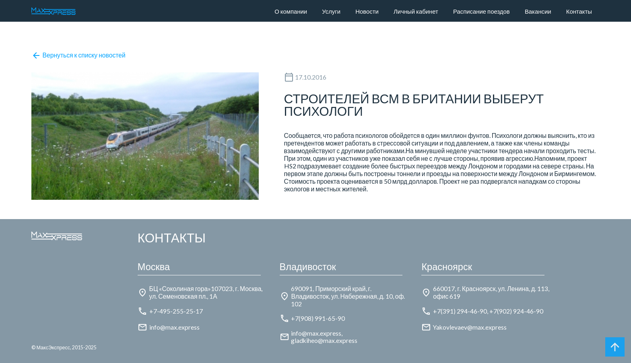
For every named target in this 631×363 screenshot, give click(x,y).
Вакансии (538, 11)
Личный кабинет (416, 11)
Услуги (331, 11)
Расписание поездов (481, 11)
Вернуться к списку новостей (78, 55)
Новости (367, 11)
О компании (290, 11)
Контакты (579, 11)
